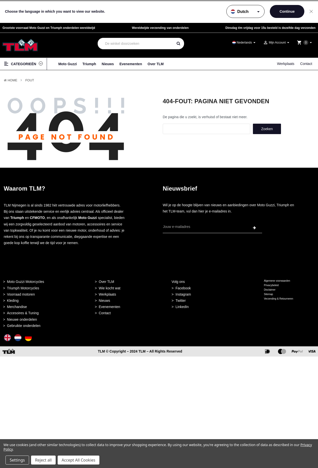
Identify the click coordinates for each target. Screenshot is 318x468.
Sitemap (268, 294)
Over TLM (156, 64)
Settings (17, 460)
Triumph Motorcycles (23, 288)
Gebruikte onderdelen (23, 326)
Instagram (183, 294)
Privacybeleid (271, 285)
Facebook (183, 288)
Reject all (43, 460)
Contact (306, 64)
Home (12, 80)
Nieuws (108, 64)
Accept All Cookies (78, 460)
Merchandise (17, 307)
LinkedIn (182, 307)
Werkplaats (285, 64)
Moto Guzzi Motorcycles (25, 282)
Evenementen (130, 64)
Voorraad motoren (21, 294)
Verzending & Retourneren (278, 298)
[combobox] (135, 43)
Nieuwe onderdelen (22, 319)
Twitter (181, 301)
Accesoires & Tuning (23, 313)
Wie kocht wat (109, 288)
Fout (29, 80)
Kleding (13, 301)
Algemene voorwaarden (277, 280)
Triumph (89, 64)
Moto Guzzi (67, 64)
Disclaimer (270, 289)
